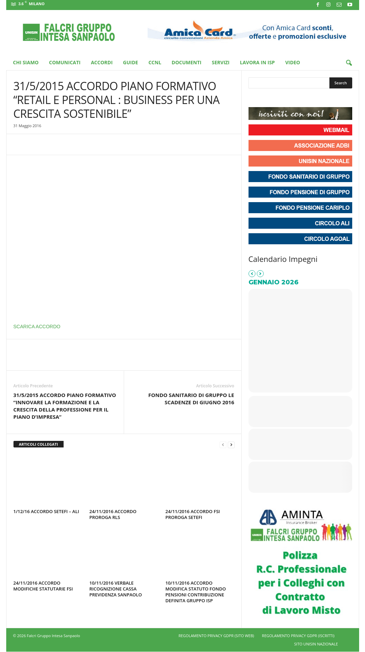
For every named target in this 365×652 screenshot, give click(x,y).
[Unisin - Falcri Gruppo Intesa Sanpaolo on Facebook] (255, 98)
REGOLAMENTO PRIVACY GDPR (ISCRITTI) (298, 635)
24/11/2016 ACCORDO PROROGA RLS (113, 514)
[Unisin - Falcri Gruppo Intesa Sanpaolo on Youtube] (279, 98)
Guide (130, 62)
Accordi (102, 62)
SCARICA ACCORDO (36, 326)
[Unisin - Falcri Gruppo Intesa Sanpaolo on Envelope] (304, 98)
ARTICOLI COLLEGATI (38, 444)
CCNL (154, 62)
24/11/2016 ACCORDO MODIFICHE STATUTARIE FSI (43, 586)
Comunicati (65, 62)
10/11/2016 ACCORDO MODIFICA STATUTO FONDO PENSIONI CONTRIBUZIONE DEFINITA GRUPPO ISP (196, 592)
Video (292, 62)
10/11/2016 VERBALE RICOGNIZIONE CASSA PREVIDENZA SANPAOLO (116, 589)
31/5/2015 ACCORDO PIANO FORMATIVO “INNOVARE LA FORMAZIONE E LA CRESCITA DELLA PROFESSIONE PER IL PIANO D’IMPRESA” (64, 405)
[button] (348, 63)
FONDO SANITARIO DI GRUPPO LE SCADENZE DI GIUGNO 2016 (191, 398)
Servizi (221, 62)
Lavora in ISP (257, 62)
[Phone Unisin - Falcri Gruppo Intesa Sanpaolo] (292, 98)
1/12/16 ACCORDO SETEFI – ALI (46, 511)
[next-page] (231, 444)
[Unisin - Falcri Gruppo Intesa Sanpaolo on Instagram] (267, 98)
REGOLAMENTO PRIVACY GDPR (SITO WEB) (216, 635)
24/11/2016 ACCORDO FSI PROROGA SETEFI (193, 514)
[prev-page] (222, 444)
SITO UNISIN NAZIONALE (316, 643)
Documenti (187, 62)
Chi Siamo (26, 62)
